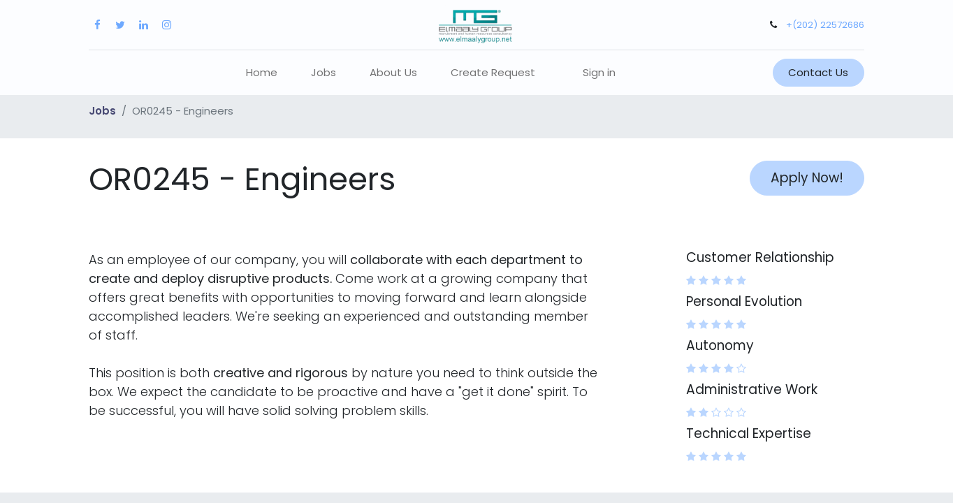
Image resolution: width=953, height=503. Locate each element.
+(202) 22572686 (825, 24)
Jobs (102, 110)
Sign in (599, 72)
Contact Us (818, 72)
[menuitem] (261, 73)
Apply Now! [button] (807, 177)
